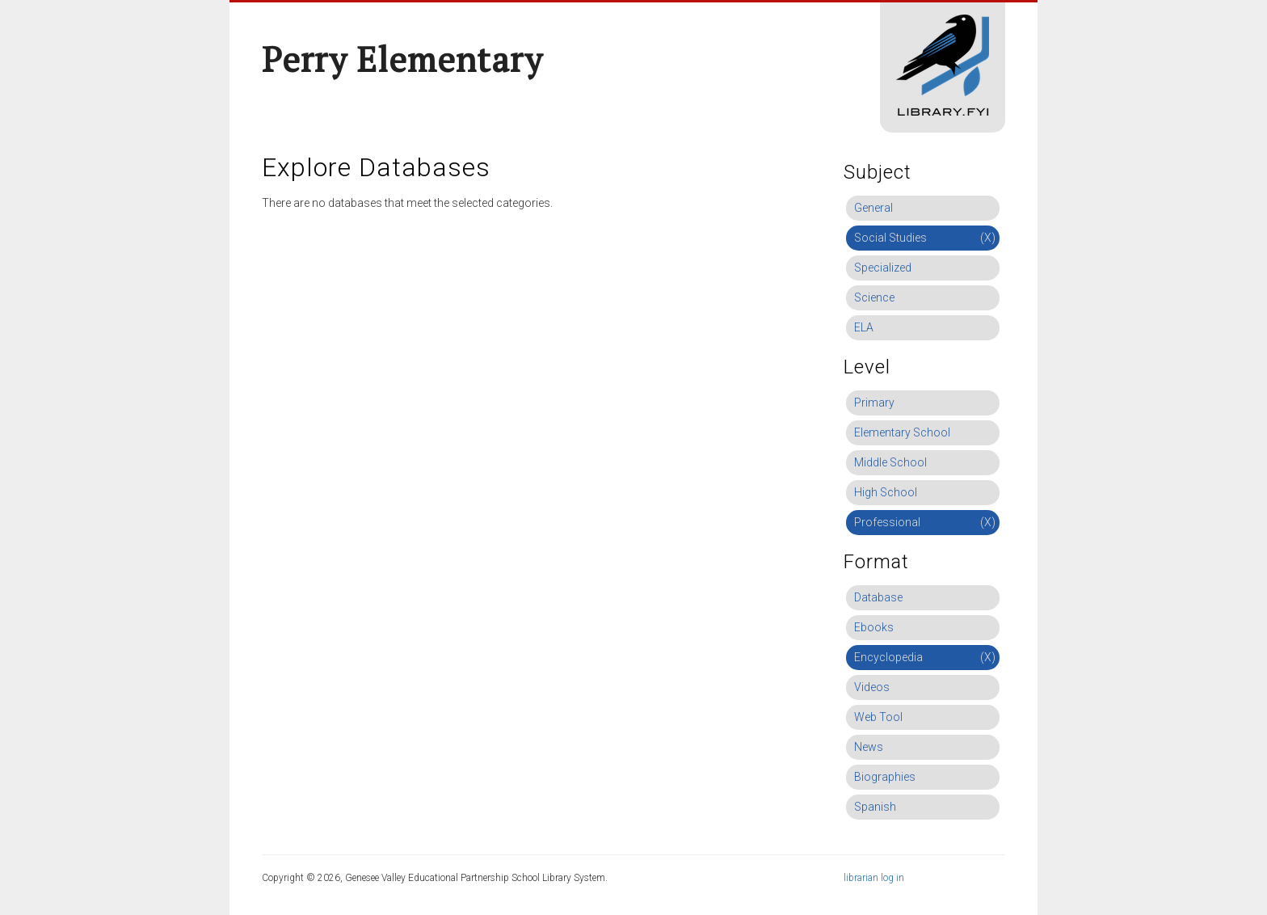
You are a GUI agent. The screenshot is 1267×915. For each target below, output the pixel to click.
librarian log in (874, 877)
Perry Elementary (402, 59)
